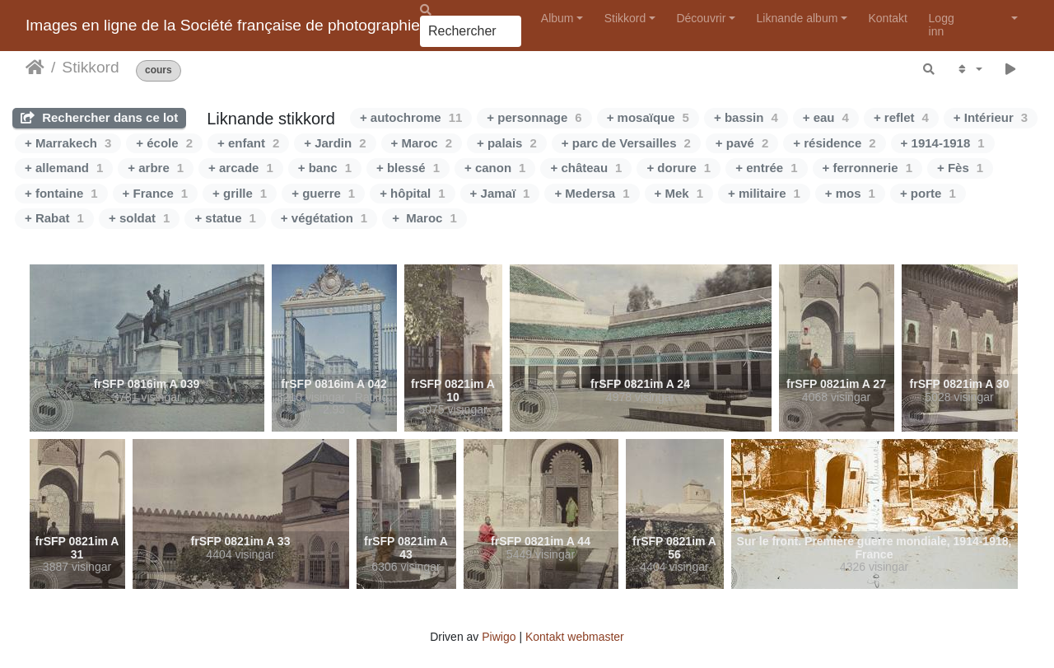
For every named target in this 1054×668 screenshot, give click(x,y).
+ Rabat (54, 218)
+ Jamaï (500, 193)
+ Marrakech (68, 143)
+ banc (325, 168)
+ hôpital (412, 193)
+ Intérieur (991, 117)
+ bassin (746, 117)
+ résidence (834, 143)
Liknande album (796, 18)
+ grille (239, 193)
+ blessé (408, 168)
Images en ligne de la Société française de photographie (223, 25)
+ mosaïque (648, 117)
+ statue (224, 218)
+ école (164, 143)
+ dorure (678, 168)
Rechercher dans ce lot (99, 117)
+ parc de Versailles (626, 143)
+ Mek (679, 193)
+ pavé (742, 143)
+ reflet (901, 117)
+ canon (494, 168)
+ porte (928, 193)
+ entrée (766, 168)
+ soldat (139, 218)
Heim (35, 67)
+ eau (826, 117)
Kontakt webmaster (574, 636)
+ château (586, 168)
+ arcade (240, 168)
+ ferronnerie (867, 168)
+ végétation (324, 218)
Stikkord (625, 18)
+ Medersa (591, 193)
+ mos (850, 193)
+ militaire (764, 193)
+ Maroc (421, 143)
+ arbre (156, 168)
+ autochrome (411, 117)
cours (158, 70)
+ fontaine (61, 193)
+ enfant (248, 143)
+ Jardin (335, 143)
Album (557, 18)
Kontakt (888, 18)
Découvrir (700, 18)
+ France (155, 193)
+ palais (507, 143)
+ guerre (323, 193)
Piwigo (498, 636)
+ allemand (64, 168)
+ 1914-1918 (943, 143)
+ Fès (960, 168)
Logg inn (941, 24)
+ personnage (534, 117)
